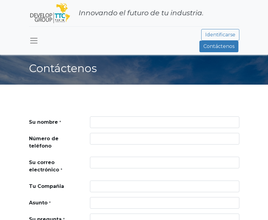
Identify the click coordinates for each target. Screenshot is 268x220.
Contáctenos (218, 46)
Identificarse (220, 35)
